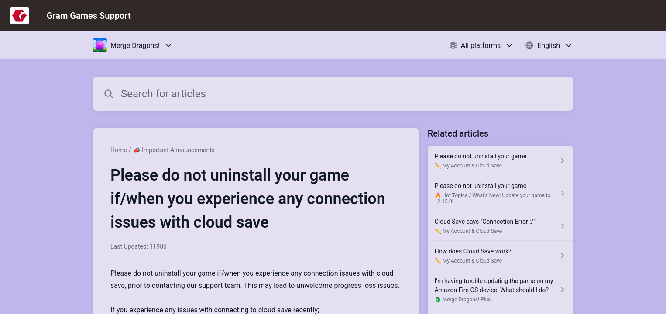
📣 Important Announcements (174, 150)
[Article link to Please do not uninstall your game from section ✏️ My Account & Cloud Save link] (500, 160)
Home (118, 150)
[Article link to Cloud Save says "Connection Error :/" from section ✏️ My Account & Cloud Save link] (500, 226)
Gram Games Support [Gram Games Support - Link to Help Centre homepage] (89, 15)
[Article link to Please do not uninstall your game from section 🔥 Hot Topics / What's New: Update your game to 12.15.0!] (500, 193)
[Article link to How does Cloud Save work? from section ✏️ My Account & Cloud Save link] (500, 255)
